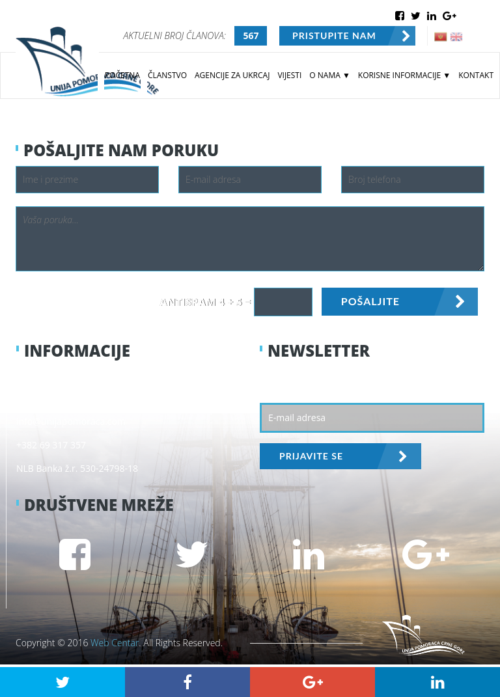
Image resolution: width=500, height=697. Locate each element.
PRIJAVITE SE (311, 455)
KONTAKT (475, 75)
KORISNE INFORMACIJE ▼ (404, 75)
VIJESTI (289, 75)
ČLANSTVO (167, 75)
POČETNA (122, 75)
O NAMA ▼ (329, 75)
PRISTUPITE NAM (334, 35)
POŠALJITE (370, 301)
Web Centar (114, 642)
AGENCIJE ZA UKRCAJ (232, 75)
